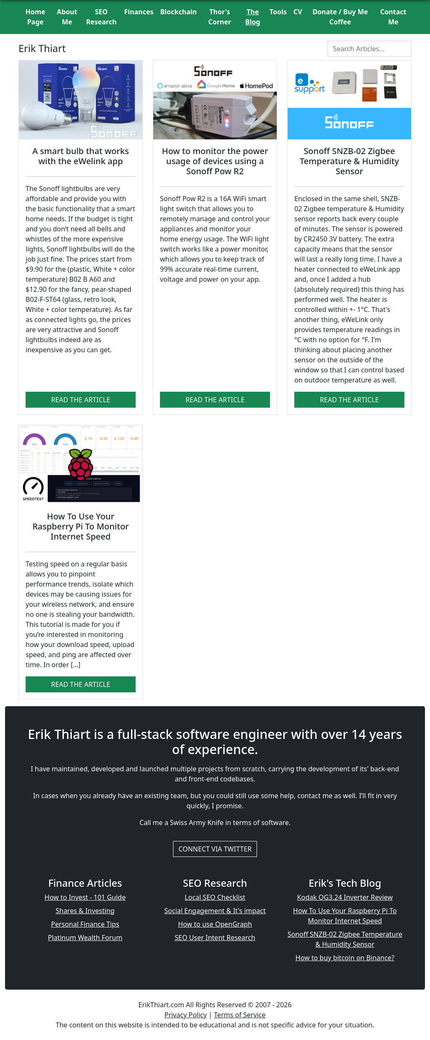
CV (298, 11)
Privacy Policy (185, 1014)
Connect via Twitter (215, 849)
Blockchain (178, 11)
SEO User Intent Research (215, 937)
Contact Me (393, 16)
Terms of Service (240, 1014)
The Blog (252, 16)
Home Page (35, 16)
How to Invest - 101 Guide (85, 897)
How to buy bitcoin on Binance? (345, 957)
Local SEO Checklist (215, 897)
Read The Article (80, 399)
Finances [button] (139, 11)
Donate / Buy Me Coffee (340, 16)
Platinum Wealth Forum (85, 937)
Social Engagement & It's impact (215, 910)
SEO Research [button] (101, 16)
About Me (67, 16)
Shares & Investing (84, 910)
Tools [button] (278, 11)
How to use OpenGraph (215, 924)
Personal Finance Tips (85, 924)
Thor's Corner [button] (219, 16)
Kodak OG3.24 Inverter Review (345, 897)
